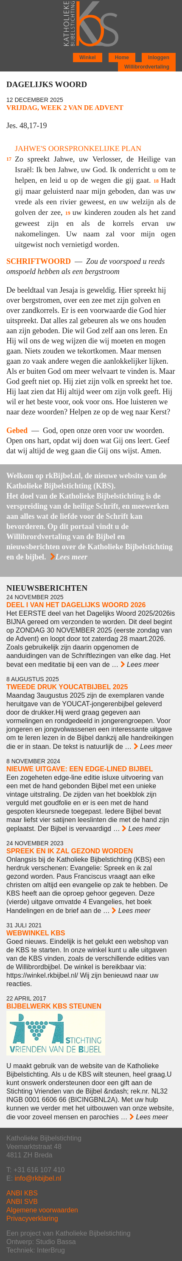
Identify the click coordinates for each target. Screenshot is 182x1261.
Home (122, 57)
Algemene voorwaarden (42, 1210)
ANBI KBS (22, 1193)
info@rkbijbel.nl (38, 1178)
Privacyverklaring (32, 1218)
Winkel (87, 57)
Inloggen (158, 57)
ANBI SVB (22, 1201)
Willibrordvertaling (146, 67)
